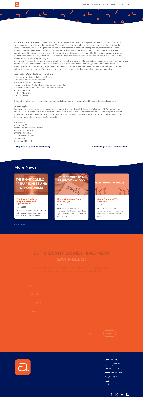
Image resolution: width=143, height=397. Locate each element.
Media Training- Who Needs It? (108, 200)
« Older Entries (19, 224)
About (105, 4)
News (113, 4)
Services (86, 4)
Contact (121, 4)
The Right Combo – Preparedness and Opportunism (26, 201)
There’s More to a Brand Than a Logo (69, 200)
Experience (96, 4)
